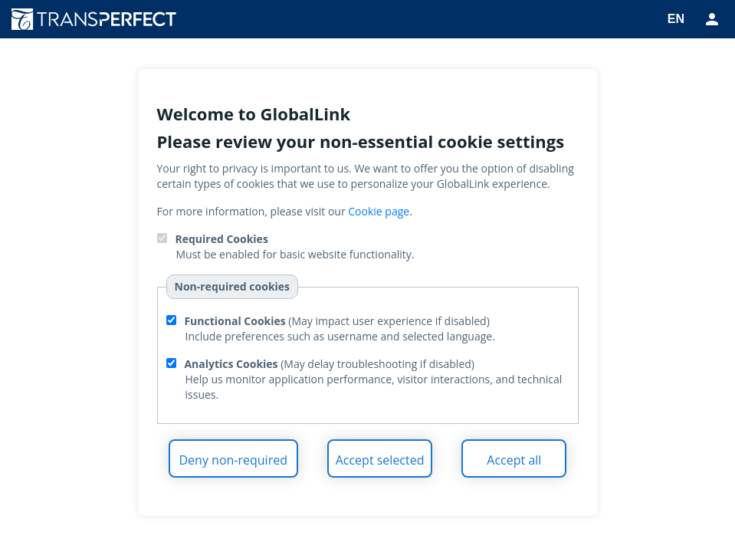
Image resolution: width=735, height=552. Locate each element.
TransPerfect (99, 19)
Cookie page (378, 211)
